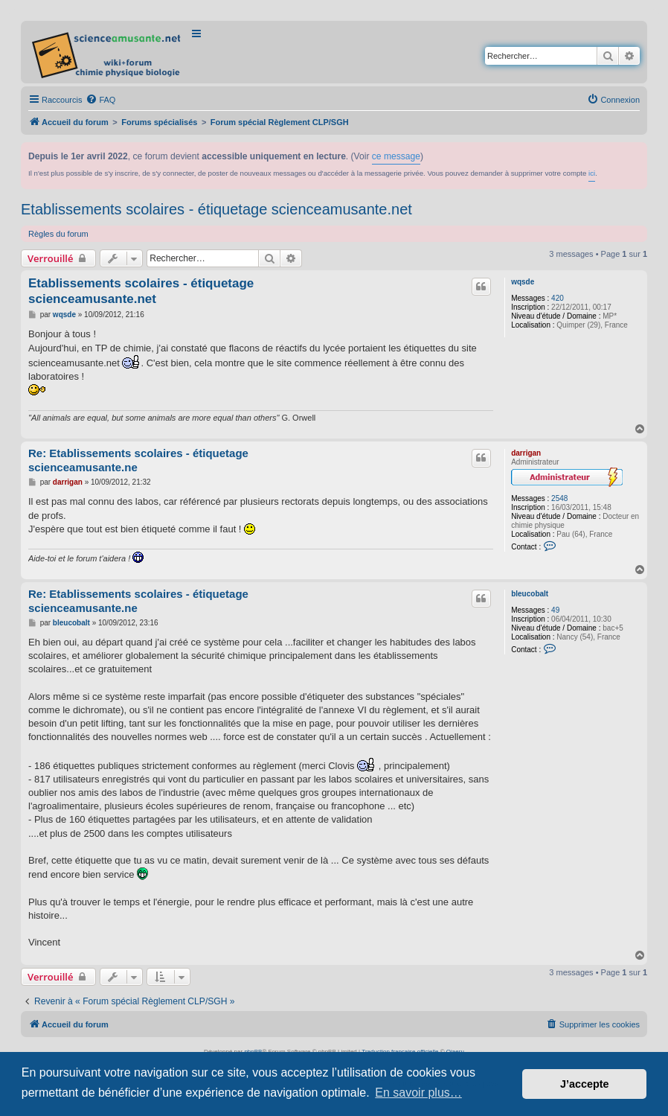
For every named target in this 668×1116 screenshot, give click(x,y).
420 (557, 298)
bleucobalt (529, 594)
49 (555, 610)
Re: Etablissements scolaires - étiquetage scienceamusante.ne (138, 460)
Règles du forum (58, 233)
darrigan (526, 453)
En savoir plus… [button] (418, 1092)
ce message (396, 156)
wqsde (522, 282)
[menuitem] (100, 100)
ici (591, 173)
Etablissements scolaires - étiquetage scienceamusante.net (216, 209)
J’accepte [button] (584, 1084)
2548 (559, 498)
